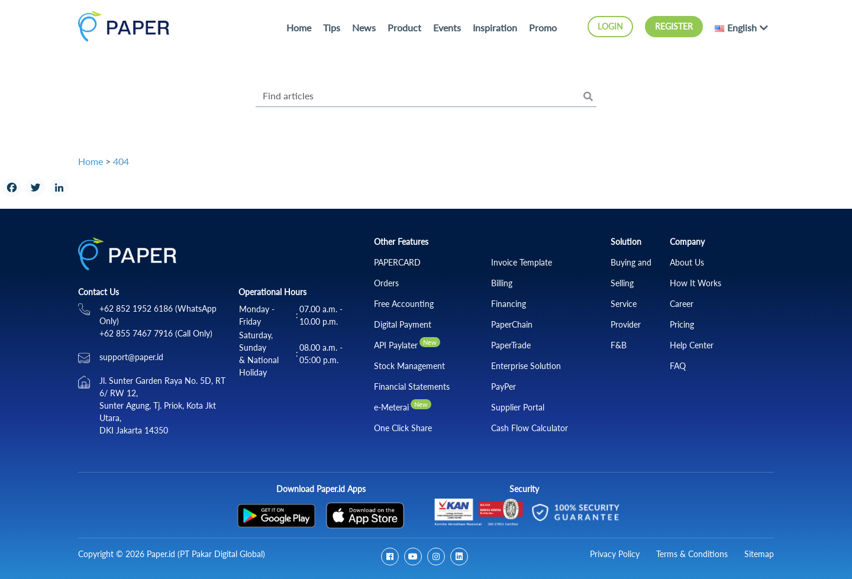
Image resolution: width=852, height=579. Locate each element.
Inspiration (495, 27)
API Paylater (396, 345)
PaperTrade (511, 345)
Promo (543, 27)
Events (447, 27)
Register (674, 26)
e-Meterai (391, 407)
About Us (687, 262)
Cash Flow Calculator (529, 428)
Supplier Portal (517, 407)
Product (404, 27)
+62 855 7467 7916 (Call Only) (155, 333)
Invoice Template (521, 262)
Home (298, 27)
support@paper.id (131, 357)
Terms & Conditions (692, 554)
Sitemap (759, 554)
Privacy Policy (615, 554)
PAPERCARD (397, 262)
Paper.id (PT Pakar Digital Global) (206, 554)
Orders (386, 283)
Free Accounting (404, 304)
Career (681, 304)
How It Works (695, 283)
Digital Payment (402, 324)
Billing (501, 283)
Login (610, 26)
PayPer (503, 386)
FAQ (678, 366)
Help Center (692, 345)
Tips (331, 27)
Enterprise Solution (526, 366)
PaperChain (511, 324)
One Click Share (403, 428)
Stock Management (409, 366)
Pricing (682, 324)
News (364, 27)
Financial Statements (412, 386)
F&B (619, 345)
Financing (508, 304)
